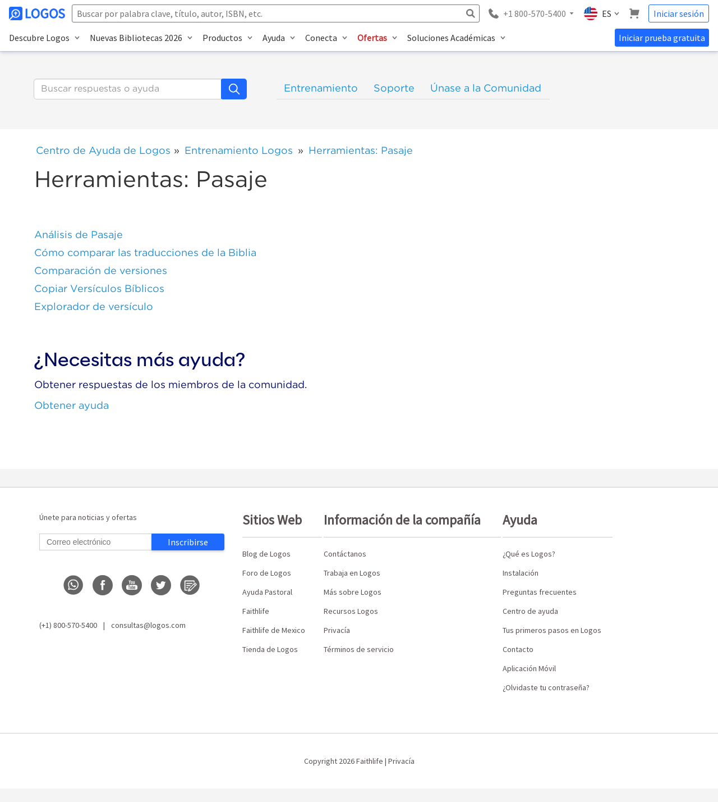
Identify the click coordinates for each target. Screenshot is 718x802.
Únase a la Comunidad (485, 88)
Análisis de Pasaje (78, 234)
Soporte (394, 88)
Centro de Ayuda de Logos (103, 150)
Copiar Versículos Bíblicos (99, 288)
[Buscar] (128, 89)
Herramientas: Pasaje (361, 150)
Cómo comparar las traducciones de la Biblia (145, 252)
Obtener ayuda (71, 405)
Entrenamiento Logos (239, 150)
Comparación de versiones (100, 270)
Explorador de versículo (93, 306)
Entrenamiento (321, 88)
